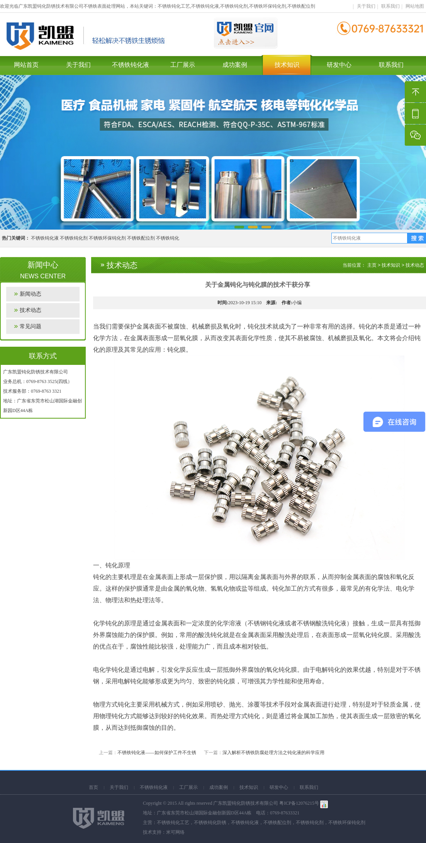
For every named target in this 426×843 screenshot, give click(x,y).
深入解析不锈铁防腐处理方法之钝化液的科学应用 (273, 752)
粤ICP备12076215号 (299, 803)
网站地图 (415, 6)
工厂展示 (182, 64)
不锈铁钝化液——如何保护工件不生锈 (156, 752)
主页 (372, 265)
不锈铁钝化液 (130, 64)
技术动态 (30, 310)
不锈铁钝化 (167, 238)
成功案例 (234, 64)
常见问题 (30, 326)
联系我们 (390, 6)
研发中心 (339, 64)
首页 (93, 787)
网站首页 (26, 64)
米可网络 (175, 832)
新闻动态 (30, 294)
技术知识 (287, 64)
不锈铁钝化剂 (74, 238)
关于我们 (366, 6)
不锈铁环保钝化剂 (107, 238)
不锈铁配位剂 (141, 238)
